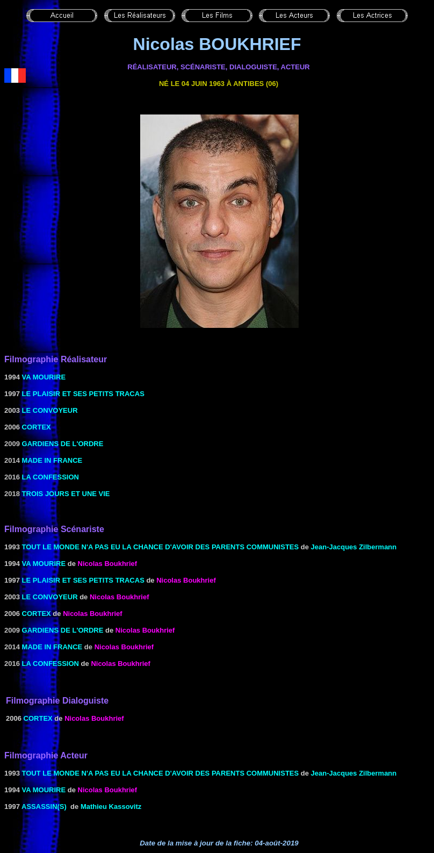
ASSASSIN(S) (44, 806)
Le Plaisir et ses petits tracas (83, 394)
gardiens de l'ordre (63, 444)
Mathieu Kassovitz (111, 806)
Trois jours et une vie (66, 494)
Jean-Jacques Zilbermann (354, 547)
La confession (50, 477)
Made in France (52, 460)
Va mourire (44, 377)
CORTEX (36, 427)
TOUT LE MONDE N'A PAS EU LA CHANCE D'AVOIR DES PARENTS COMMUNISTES (160, 547)
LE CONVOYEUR (50, 410)
